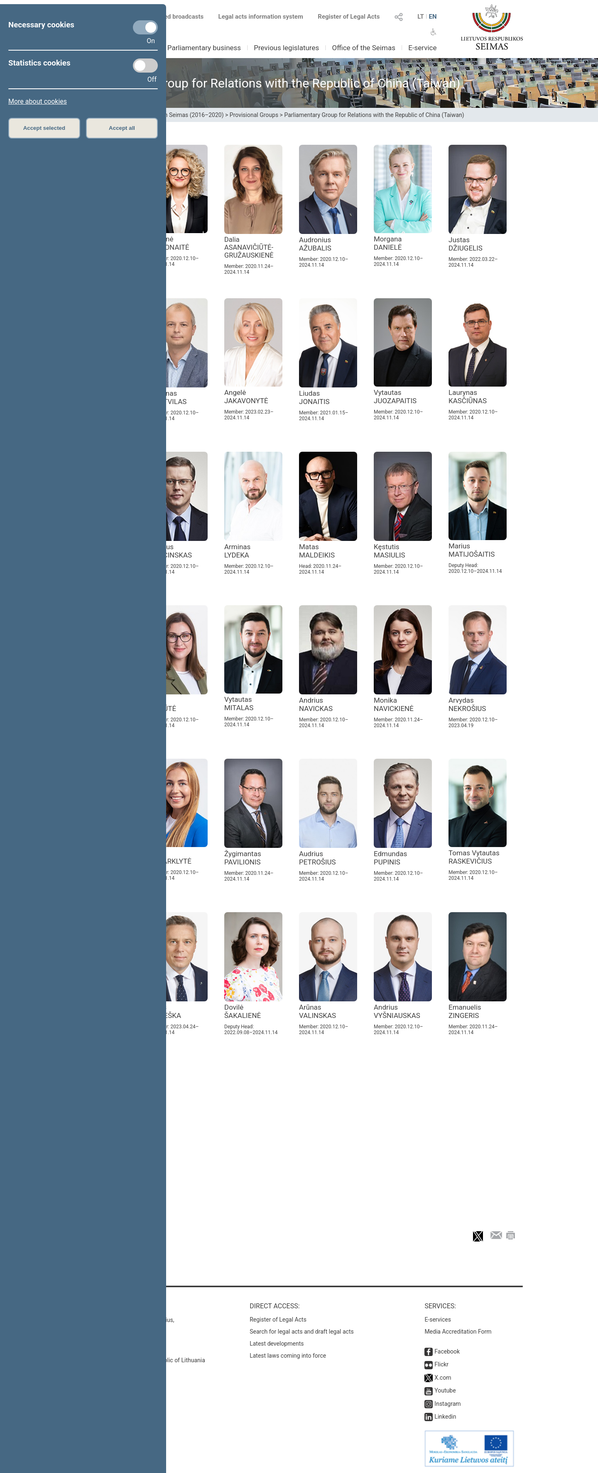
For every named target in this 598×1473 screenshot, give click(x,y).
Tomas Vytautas (474, 857)
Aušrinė (169, 243)
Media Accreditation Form (457, 1331)
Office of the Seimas (363, 48)
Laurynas (467, 396)
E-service (422, 48)
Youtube (445, 1390)
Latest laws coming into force (288, 1355)
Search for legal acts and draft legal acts (302, 1331)
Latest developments (277, 1343)
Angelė (246, 396)
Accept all (122, 128)
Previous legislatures (286, 48)
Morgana (388, 243)
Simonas (168, 397)
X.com (442, 1377)
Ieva (170, 857)
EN (432, 16)
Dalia (249, 247)
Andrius (171, 551)
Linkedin (445, 1416)
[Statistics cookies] (145, 65)
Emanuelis (464, 1011)
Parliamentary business (204, 48)
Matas (317, 551)
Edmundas (390, 858)
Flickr (441, 1364)
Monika (394, 704)
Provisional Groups (254, 115)
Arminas (237, 551)
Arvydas (467, 704)
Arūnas (317, 1011)
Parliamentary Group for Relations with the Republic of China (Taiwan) (374, 115)
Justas (465, 244)
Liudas (314, 397)
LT (420, 16)
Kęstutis (389, 551)
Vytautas (395, 396)
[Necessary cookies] (145, 27)
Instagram (447, 1403)
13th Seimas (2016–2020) (190, 115)
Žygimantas (242, 858)
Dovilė (242, 1011)
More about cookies (37, 101)
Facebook (447, 1351)
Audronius (315, 244)
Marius (471, 550)
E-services (437, 1319)
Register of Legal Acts (349, 16)
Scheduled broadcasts (167, 16)
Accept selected (44, 128)
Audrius (317, 858)
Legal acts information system (260, 16)
